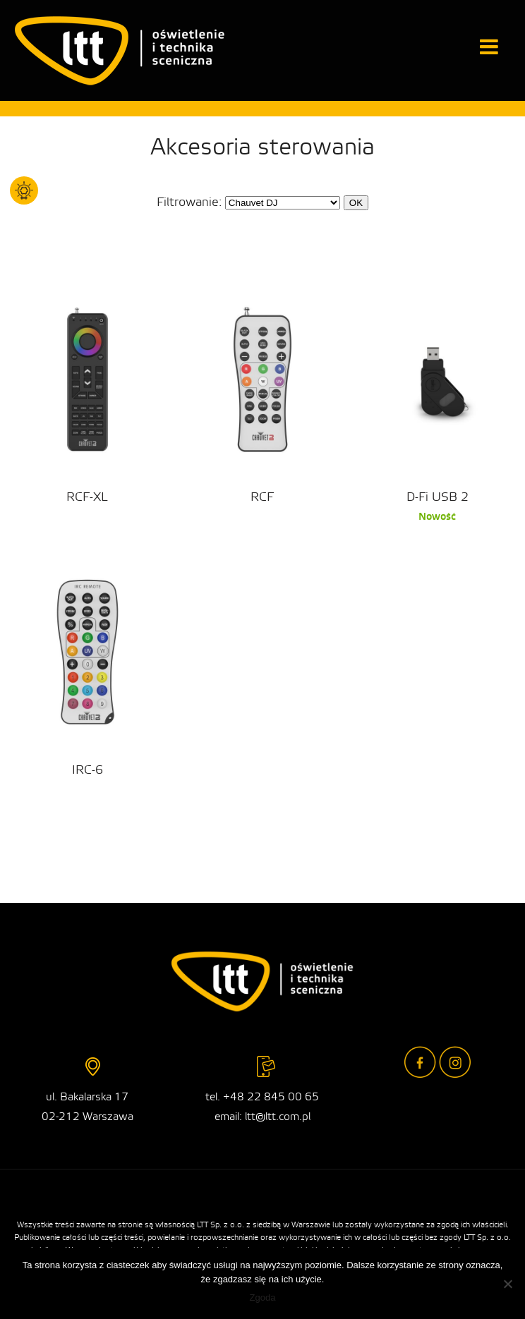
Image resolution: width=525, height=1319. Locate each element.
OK (356, 202)
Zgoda (263, 1297)
